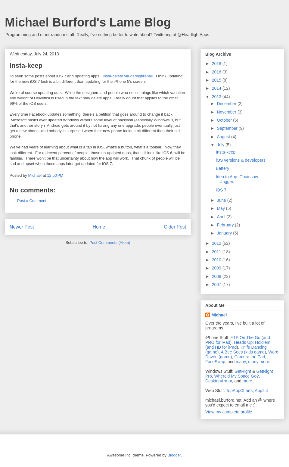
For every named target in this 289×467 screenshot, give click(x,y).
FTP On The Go (245, 337)
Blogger (174, 455)
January (225, 233)
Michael (219, 315)
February (226, 225)
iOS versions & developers (241, 160)
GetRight (243, 371)
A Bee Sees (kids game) (243, 352)
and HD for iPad (222, 347)
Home (99, 226)
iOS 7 (221, 190)
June (222, 200)
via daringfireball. (139, 76)
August (224, 136)
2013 (217, 96)
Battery (222, 168)
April (221, 216)
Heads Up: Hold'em (252, 342)
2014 (217, 88)
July (221, 144)
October (225, 120)
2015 (217, 80)
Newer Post (22, 226)
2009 (217, 268)
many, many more (252, 361)
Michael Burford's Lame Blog (88, 22)
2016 (217, 72)
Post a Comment (31, 200)
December (227, 103)
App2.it (261, 390)
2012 (217, 243)
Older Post (175, 226)
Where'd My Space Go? (236, 376)
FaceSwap (215, 361)
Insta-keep (225, 152)
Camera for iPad (249, 356)
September (227, 128)
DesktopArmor (218, 380)
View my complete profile (228, 411)
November (227, 112)
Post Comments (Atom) (109, 242)
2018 (217, 63)
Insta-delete (113, 76)
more (247, 380)
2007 (217, 284)
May (221, 208)
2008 (217, 276)
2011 (217, 251)
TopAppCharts (239, 390)
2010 (217, 259)
